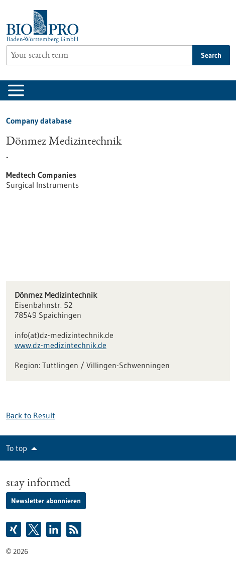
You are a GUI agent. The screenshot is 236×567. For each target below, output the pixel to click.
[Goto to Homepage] (45, 26)
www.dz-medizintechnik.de (60, 345)
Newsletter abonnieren (46, 500)
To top (16, 448)
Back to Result (30, 415)
